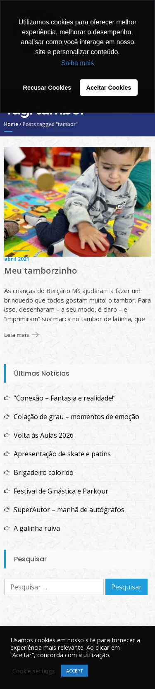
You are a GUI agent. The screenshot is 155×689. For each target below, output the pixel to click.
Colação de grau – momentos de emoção (76, 416)
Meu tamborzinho (40, 271)
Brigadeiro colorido (44, 472)
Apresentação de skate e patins (62, 453)
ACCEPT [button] (74, 671)
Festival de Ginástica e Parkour (61, 491)
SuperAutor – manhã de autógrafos (69, 509)
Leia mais (16, 335)
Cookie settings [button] (33, 671)
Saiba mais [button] (77, 63)
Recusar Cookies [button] (47, 87)
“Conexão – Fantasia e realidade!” (65, 398)
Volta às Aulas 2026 (44, 435)
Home (11, 124)
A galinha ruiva (37, 528)
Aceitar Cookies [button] (108, 87)
